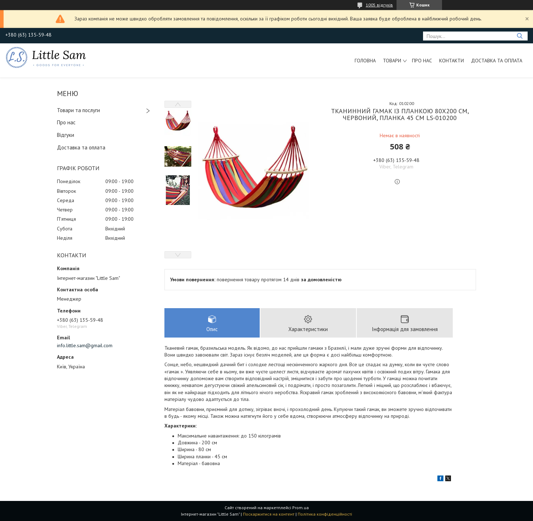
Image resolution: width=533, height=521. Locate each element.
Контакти (451, 60)
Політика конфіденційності (325, 514)
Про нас (422, 60)
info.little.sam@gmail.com (84, 345)
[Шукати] (520, 36)
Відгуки (65, 135)
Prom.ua (300, 507)
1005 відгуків (379, 5)
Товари (392, 60)
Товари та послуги (78, 110)
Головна (365, 60)
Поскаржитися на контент (268, 514)
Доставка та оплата (496, 60)
